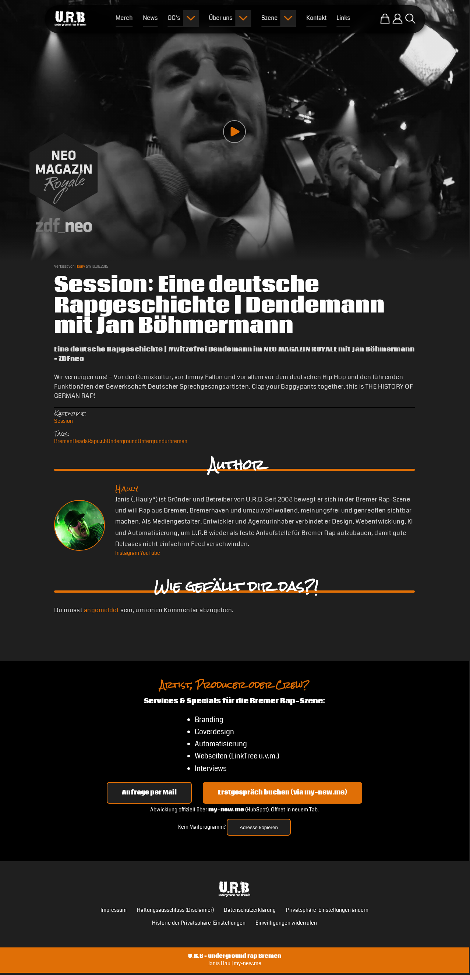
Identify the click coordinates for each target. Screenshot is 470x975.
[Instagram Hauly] (127, 553)
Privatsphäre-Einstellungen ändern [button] (327, 910)
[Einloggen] (397, 19)
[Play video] (234, 131)
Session (63, 421)
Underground (122, 441)
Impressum (113, 910)
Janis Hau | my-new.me (234, 963)
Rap (92, 441)
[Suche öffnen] (410, 19)
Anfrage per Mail (149, 793)
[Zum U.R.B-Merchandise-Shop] (385, 19)
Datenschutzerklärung (250, 910)
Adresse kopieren (259, 827)
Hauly (80, 266)
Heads (80, 441)
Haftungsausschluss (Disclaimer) (175, 910)
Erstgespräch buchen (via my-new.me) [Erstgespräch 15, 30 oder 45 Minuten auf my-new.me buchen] (282, 793)
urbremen (176, 441)
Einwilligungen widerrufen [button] (286, 922)
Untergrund (151, 441)
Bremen (63, 441)
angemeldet (101, 610)
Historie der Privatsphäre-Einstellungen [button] (198, 922)
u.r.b (102, 441)
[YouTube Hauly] (150, 553)
